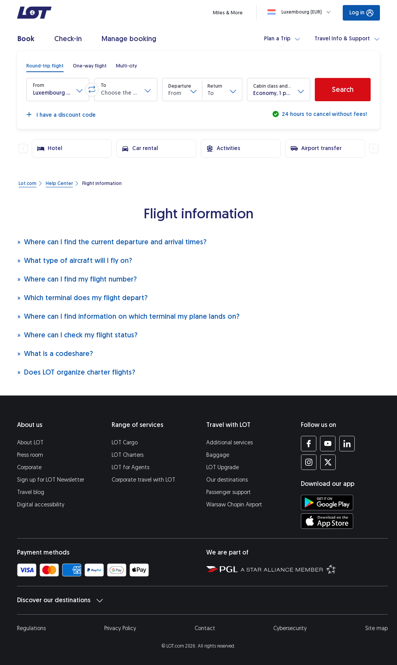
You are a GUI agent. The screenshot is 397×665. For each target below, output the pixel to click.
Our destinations (227, 480)
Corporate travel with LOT (143, 480)
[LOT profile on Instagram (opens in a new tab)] (309, 462)
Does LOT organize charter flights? (76, 372)
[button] (57, 89)
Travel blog (30, 492)
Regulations (31, 628)
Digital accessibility (40, 504)
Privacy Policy (120, 628)
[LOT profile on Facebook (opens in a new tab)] (309, 443)
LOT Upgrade (222, 467)
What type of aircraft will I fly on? (74, 260)
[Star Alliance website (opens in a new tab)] (288, 568)
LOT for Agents (130, 467)
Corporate (29, 467)
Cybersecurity (290, 628)
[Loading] (300, 12)
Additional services (229, 442)
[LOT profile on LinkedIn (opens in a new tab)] (347, 443)
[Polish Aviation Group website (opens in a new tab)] (222, 568)
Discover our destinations (60, 600)
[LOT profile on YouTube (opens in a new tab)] (328, 443)
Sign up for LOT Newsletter (50, 480)
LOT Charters (127, 455)
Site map (376, 628)
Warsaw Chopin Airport (234, 504)
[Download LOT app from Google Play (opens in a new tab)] (327, 502)
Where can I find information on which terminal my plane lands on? (128, 316)
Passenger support (228, 492)
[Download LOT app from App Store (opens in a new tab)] (327, 521)
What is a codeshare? (55, 353)
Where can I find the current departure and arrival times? (112, 241)
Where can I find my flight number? (77, 279)
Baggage (217, 455)
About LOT (30, 442)
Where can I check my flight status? (77, 334)
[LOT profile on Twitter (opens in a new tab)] (328, 462)
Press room (30, 455)
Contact (205, 628)
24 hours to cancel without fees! (323, 114)
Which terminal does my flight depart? (82, 297)
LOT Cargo (125, 442)
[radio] (45, 66)
